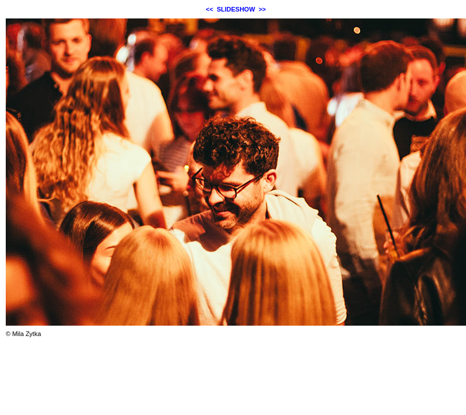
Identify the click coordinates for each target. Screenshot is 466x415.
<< (209, 9)
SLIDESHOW (236, 9)
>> (262, 9)
